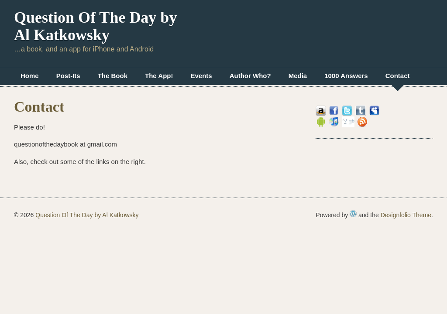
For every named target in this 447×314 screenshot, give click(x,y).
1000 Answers (346, 75)
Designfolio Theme (406, 215)
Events (201, 75)
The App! (159, 75)
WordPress (353, 213)
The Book (112, 75)
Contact (397, 75)
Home (30, 75)
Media (298, 75)
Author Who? (250, 75)
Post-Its (68, 75)
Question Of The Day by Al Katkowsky (95, 26)
